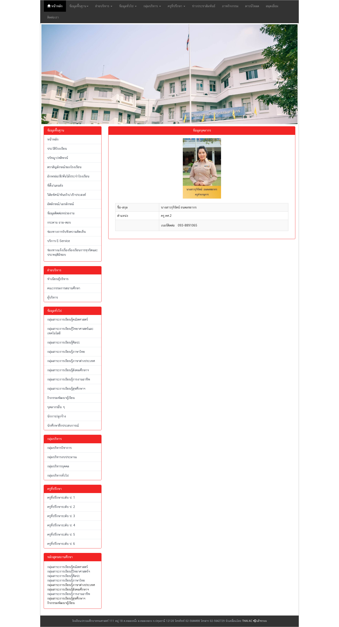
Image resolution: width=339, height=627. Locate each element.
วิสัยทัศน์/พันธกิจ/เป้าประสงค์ (66, 195)
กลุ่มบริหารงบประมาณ (62, 457)
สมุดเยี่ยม (272, 6)
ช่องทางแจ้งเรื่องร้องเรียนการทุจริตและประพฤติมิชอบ (72, 252)
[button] (60, 74)
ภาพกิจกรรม (230, 6)
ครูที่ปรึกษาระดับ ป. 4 (61, 525)
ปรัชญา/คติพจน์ (57, 158)
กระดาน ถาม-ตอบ (59, 222)
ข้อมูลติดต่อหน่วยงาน (61, 213)
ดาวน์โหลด (252, 6)
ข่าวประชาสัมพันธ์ (203, 6)
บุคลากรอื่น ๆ (56, 407)
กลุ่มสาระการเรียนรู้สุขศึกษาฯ (66, 388)
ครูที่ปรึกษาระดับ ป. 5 (61, 534)
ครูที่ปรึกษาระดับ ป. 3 (61, 516)
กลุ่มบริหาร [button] (152, 6)
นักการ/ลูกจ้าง (56, 416)
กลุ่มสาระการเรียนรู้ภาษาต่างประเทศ (71, 361)
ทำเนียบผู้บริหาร (57, 279)
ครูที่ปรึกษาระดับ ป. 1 (61, 497)
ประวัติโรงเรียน (57, 148)
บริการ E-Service (58, 241)
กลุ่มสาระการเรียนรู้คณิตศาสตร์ (67, 319)
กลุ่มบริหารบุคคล (58, 466)
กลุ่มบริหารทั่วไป (58, 475)
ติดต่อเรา (53, 17)
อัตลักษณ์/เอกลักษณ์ (60, 204)
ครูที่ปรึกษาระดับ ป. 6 (61, 544)
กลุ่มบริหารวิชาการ (59, 448)
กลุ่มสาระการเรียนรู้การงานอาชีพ (68, 379)
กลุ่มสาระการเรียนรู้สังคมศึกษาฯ (68, 370)
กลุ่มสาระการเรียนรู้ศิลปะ (63, 342)
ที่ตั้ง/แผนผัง (55, 185)
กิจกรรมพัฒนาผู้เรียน (61, 398)
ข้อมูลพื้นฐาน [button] (78, 6)
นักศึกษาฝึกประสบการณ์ (63, 425)
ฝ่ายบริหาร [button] (103, 6)
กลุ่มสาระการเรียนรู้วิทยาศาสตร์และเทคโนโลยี (70, 331)
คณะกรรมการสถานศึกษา (63, 288)
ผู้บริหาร (52, 297)
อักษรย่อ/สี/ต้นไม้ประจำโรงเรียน (68, 176)
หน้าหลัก (56, 6)
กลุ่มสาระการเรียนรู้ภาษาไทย (66, 351)
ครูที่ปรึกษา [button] (176, 6)
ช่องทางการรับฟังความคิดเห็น (66, 231)
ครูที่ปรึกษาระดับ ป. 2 (61, 507)
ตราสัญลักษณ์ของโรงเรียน (64, 167)
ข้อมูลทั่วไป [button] (128, 6)
